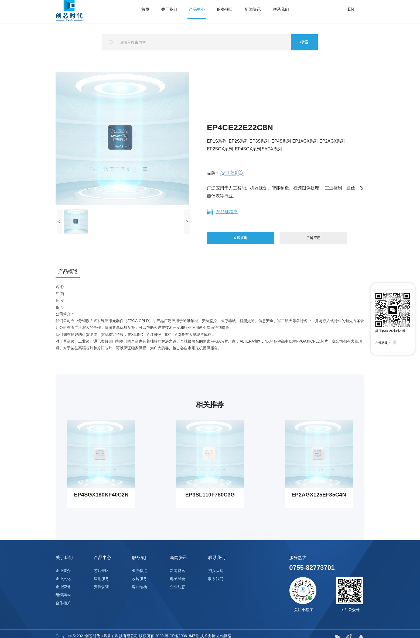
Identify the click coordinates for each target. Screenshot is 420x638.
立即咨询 (238, 242)
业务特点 (139, 579)
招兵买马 (215, 579)
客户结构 (139, 596)
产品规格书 (222, 212)
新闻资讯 (253, 12)
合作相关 (63, 612)
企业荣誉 (63, 596)
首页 (145, 12)
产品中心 (197, 12)
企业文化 (63, 587)
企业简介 (63, 579)
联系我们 (281, 12)
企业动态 (177, 596)
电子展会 (177, 587)
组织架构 (63, 604)
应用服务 (101, 587)
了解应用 (310, 242)
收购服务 (139, 587)
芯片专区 (101, 579)
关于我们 (169, 12)
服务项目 (225, 12)
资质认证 (101, 596)
